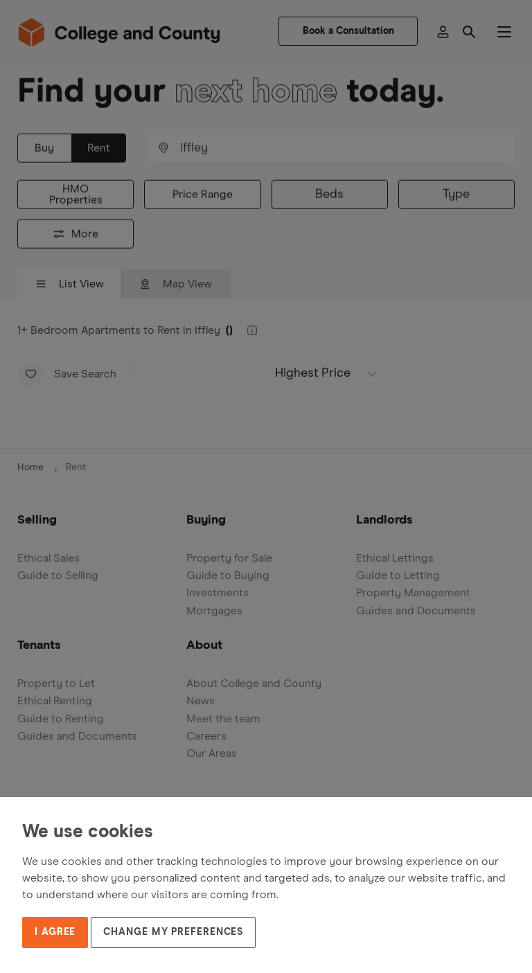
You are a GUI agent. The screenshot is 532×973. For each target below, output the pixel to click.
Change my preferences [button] (173, 932)
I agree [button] (55, 932)
